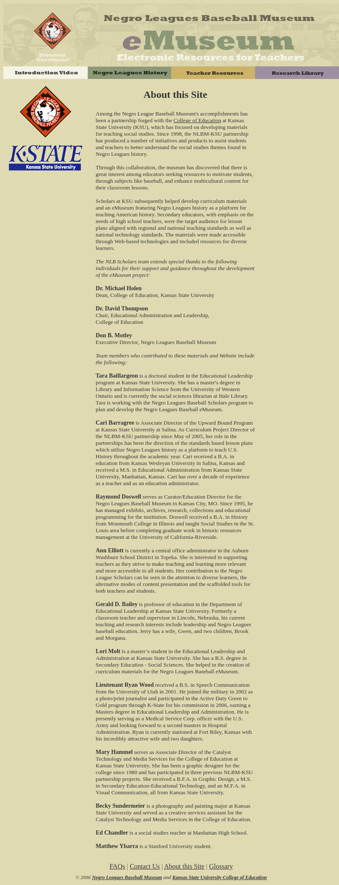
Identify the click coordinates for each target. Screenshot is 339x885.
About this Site (184, 866)
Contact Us (145, 866)
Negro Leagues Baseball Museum (127, 877)
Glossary (221, 866)
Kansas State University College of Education (219, 877)
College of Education (197, 120)
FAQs (117, 866)
